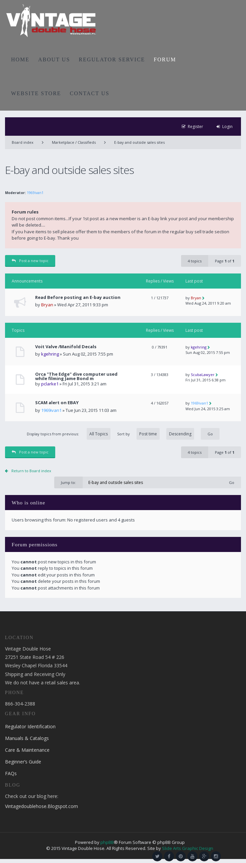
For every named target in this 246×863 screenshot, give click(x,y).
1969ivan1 (35, 192)
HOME (20, 59)
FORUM (165, 59)
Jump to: (68, 482)
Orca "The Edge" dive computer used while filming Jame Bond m (76, 376)
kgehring (50, 354)
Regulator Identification (30, 726)
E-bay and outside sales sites (139, 142)
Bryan (47, 305)
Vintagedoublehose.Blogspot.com (41, 806)
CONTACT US (89, 93)
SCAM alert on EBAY (57, 402)
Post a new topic (30, 260)
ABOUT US (54, 59)
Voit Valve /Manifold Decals (65, 347)
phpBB (107, 842)
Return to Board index (31, 470)
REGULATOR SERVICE (112, 59)
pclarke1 (50, 384)
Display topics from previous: (68, 434)
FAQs (11, 773)
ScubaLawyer (203, 374)
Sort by (155, 434)
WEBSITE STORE (36, 93)
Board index (22, 142)
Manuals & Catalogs (27, 738)
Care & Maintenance (27, 750)
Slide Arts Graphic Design (187, 848)
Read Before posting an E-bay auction (77, 297)
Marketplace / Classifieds (74, 142)
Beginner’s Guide (23, 761)
